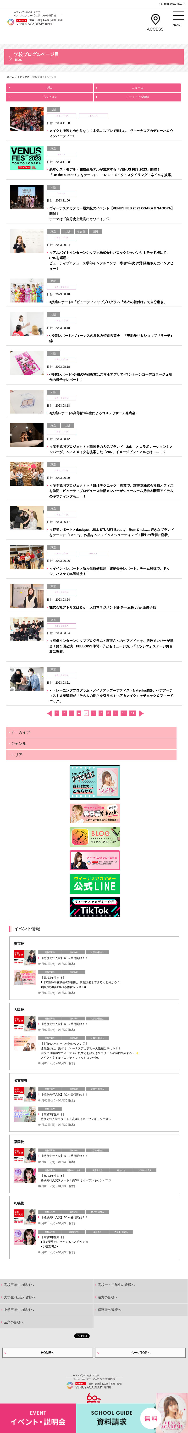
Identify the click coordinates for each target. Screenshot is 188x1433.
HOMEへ (47, 1353)
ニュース (137, 86)
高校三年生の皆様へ (19, 1285)
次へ (141, 713)
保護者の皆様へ (109, 1310)
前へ (49, 713)
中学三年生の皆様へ (19, 1310)
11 (132, 713)
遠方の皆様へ (108, 1297)
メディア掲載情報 (137, 96)
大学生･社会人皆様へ (20, 1297)
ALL (49, 86)
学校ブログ (49, 96)
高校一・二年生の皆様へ (116, 1285)
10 (123, 713)
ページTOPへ (140, 1353)
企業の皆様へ (14, 1322)
